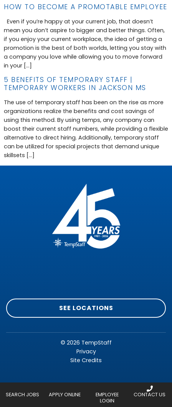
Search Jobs (22, 394)
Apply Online (65, 394)
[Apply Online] (65, 389)
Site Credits (86, 360)
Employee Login (107, 397)
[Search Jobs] (22, 389)
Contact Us (149, 394)
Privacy (86, 351)
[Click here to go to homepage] (86, 217)
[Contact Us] (150, 389)
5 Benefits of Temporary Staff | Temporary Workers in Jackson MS (75, 83)
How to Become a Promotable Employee (85, 6)
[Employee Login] (107, 389)
